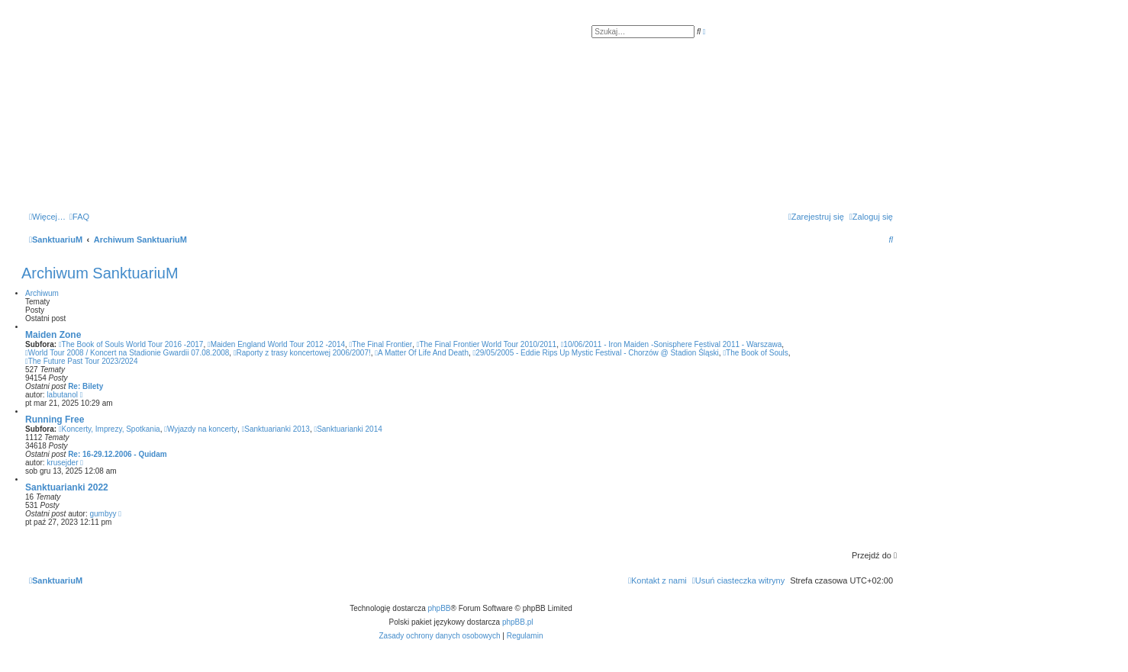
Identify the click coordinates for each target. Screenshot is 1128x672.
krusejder (62, 462)
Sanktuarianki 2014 (348, 429)
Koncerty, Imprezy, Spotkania (109, 429)
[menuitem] (79, 216)
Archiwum (42, 293)
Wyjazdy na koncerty (200, 429)
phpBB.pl (517, 622)
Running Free (54, 419)
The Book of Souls (755, 353)
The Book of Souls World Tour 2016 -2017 (131, 344)
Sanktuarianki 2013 (276, 429)
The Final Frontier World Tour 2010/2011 (486, 344)
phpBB (439, 608)
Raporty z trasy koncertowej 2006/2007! (302, 353)
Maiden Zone (53, 335)
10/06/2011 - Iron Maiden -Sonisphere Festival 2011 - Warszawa (671, 344)
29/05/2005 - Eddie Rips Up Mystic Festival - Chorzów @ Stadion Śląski (596, 353)
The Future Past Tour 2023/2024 (81, 361)
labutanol (62, 395)
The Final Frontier (381, 344)
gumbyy (103, 514)
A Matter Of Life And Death (422, 353)
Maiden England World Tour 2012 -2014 (276, 344)
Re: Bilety (85, 386)
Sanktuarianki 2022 (66, 487)
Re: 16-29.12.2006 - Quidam (117, 454)
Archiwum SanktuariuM (100, 273)
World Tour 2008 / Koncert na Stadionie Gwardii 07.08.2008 (127, 353)
